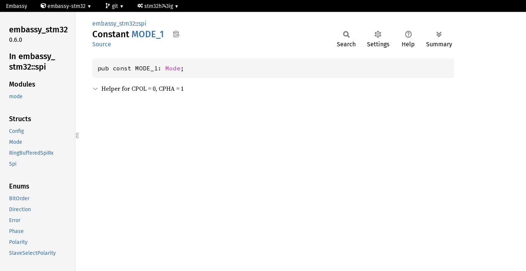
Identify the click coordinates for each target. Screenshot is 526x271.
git (112, 6)
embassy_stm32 (113, 23)
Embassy (16, 6)
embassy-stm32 (64, 6)
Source (101, 44)
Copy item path (176, 33)
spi (142, 23)
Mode (172, 68)
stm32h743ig (156, 6)
